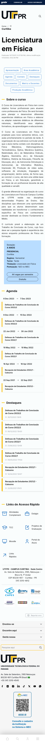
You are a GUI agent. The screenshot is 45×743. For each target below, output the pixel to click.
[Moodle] (11, 541)
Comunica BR (18, 2)
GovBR (4, 2)
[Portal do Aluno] (33, 541)
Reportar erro (34, 615)
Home (4, 26)
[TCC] (11, 527)
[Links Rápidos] (11, 555)
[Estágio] (33, 513)
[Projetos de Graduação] (33, 527)
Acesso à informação (35, 2)
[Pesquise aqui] (19, 647)
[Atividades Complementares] (11, 513)
